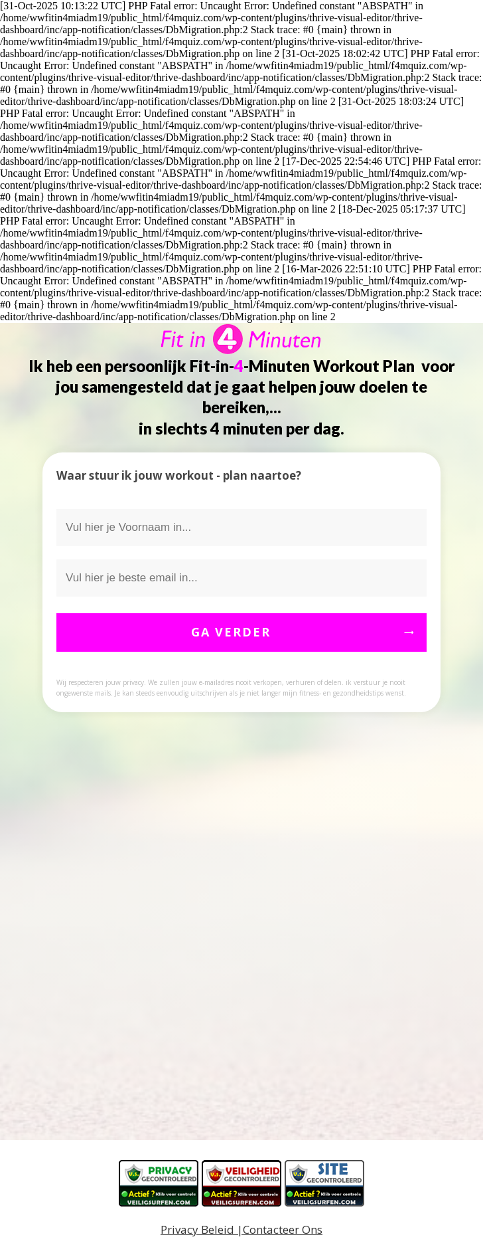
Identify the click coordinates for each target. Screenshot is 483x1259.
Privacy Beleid (197, 1229)
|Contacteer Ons (278, 1229)
